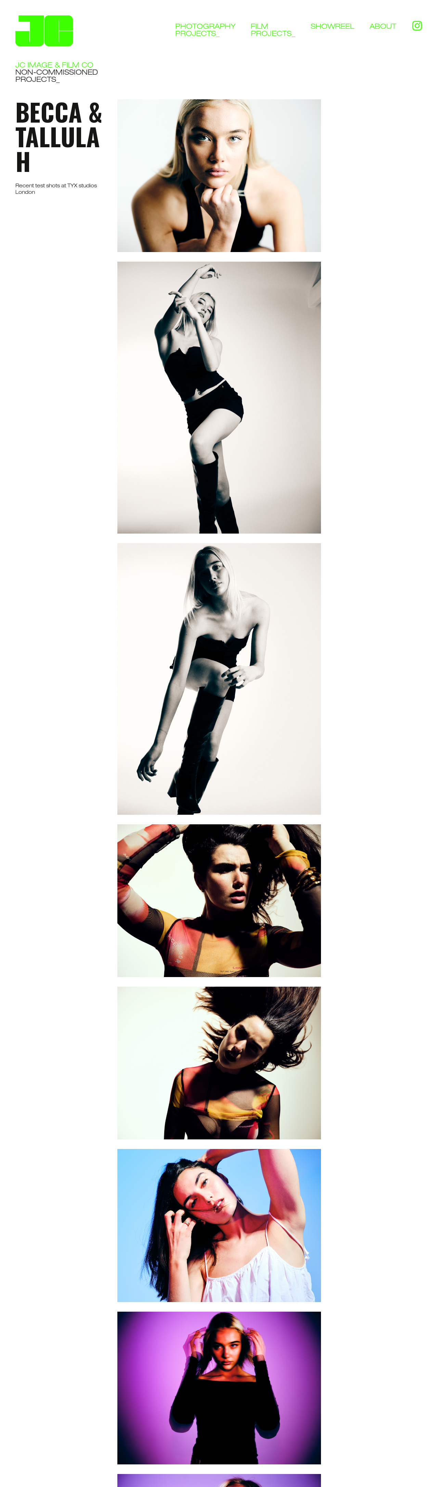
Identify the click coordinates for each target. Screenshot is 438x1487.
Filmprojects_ (273, 31)
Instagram (417, 23)
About (383, 27)
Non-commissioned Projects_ (56, 77)
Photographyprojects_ (205, 31)
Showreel (332, 27)
